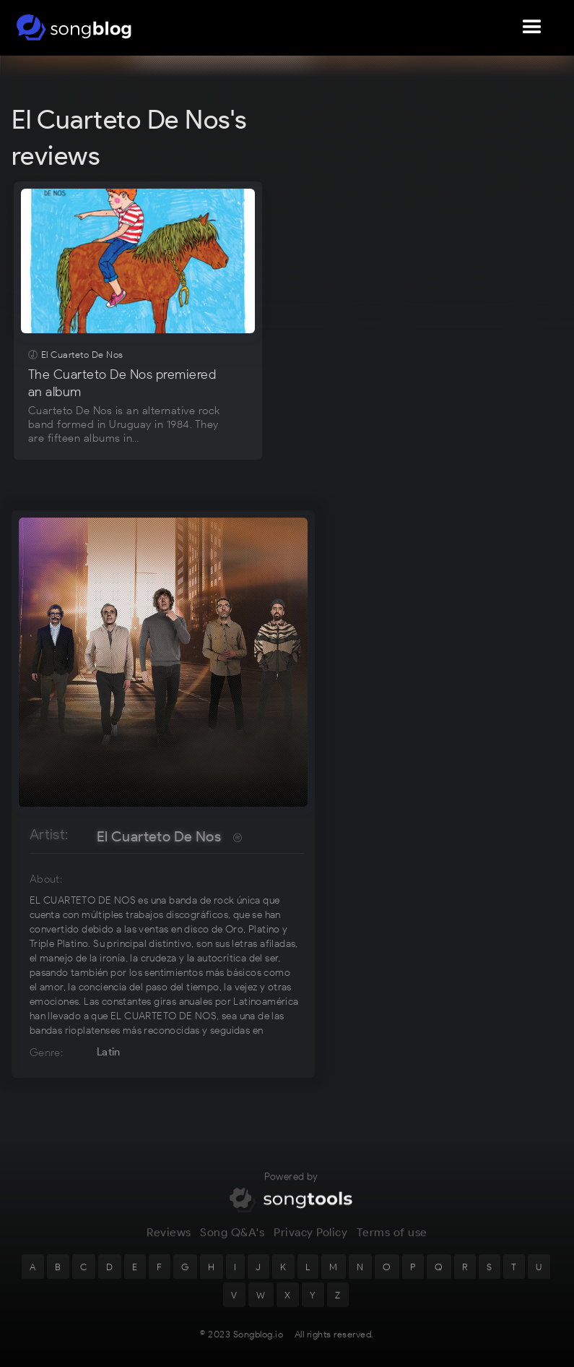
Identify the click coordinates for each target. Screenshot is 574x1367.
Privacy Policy (310, 1239)
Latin (109, 1051)
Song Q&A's (232, 1239)
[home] (74, 27)
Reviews (169, 1239)
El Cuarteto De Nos (159, 836)
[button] (532, 27)
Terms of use (392, 1239)
